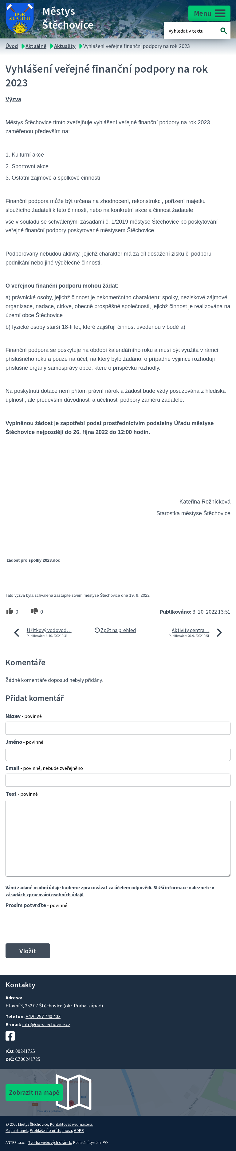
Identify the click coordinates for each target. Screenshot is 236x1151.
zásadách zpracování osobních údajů (45, 895)
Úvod (12, 46)
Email (44, 767)
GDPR (79, 1130)
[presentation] (50, 926)
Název (24, 715)
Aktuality (65, 46)
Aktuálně (36, 46)
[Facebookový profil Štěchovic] (10, 1044)
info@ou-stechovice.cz (46, 1024)
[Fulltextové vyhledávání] (188, 30)
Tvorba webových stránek (49, 1142)
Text (22, 793)
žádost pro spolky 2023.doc (33, 560)
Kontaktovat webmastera (71, 1124)
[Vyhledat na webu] (223, 30)
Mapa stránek (17, 1130)
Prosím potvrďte (36, 905)
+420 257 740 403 (43, 1016)
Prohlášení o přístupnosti (51, 1130)
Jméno (24, 741)
